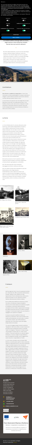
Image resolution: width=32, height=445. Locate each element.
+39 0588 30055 (9, 401)
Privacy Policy (6, 409)
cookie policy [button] (5, 9)
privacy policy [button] (10, 5)
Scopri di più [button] (16, 34)
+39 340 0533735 (10, 403)
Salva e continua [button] (16, 37)
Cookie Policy (6, 411)
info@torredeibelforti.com (12, 406)
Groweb (15, 442)
